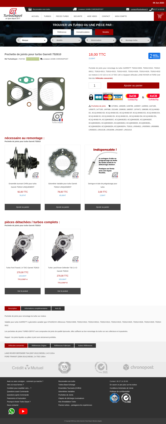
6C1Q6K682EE (133, 120)
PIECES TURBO (62, 16)
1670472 (137, 109)
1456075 (92, 109)
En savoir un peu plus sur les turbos (123, 385)
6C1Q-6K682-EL (122, 116)
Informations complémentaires (36, 308)
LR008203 (93, 130)
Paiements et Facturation (16, 398)
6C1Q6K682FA (120, 126)
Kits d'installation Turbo (67, 402)
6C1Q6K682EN (107, 126)
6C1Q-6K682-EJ (95, 116)
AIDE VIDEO (92, 16)
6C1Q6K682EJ (119, 123)
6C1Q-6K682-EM (135, 116)
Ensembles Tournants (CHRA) (69, 388)
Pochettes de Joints (65, 395)
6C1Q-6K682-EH (153, 113)
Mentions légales (97, 421)
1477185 (99, 109)
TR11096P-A (22, 255)
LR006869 (155, 126)
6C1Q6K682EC (108, 120)
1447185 (152, 106)
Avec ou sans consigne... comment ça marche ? (25, 381)
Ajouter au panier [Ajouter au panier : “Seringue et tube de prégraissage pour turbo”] (102, 207)
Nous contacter (12, 405)
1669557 (130, 109)
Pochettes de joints (98, 106)
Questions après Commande (18, 395)
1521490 (114, 109)
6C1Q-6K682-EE (112, 113)
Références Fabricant (62, 346)
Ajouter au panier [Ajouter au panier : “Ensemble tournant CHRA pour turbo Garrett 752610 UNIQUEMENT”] (22, 207)
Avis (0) (58, 308)
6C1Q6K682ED (121, 120)
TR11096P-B (62, 257)
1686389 (145, 109)
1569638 (122, 109)
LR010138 (101, 130)
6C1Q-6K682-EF (125, 113)
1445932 (145, 106)
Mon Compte (121, 16)
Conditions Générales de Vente (121, 388)
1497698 (107, 109)
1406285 (122, 106)
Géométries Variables (66, 391)
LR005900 (146, 126)
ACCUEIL (35, 16)
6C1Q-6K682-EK (108, 116)
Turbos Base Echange (66, 385)
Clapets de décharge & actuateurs (71, 398)
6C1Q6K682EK (132, 123)
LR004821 (137, 126)
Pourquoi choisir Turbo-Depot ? (19, 402)
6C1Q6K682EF (145, 120)
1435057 (137, 106)
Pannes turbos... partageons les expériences (75, 405)
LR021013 (128, 130)
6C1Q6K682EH (107, 123)
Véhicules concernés (16, 346)
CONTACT (106, 16)
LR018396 (110, 130)
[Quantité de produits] (95, 85)
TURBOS (47, 16)
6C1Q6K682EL (144, 123)
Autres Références (85, 346)
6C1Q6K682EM (95, 126)
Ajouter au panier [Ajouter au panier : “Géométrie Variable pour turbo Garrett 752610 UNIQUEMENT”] (62, 207)
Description (12, 308)
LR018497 (119, 130)
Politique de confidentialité (120, 391)
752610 (129, 126)
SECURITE (78, 16)
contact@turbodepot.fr (139, 9)
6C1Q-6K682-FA (95, 120)
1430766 (129, 106)
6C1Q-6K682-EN (149, 116)
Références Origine (39, 346)
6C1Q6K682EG (94, 123)
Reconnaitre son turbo (66, 381)
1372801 (114, 106)
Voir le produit (22, 291)
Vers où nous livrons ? (15, 385)
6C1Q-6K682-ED (98, 113)
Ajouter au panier (133, 85)
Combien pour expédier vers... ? (19, 388)
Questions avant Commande (18, 391)
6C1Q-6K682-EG (139, 113)
